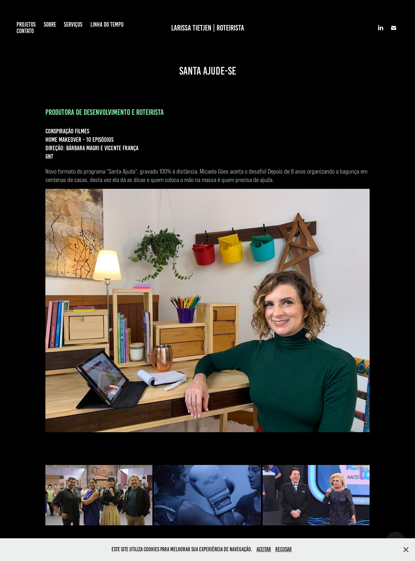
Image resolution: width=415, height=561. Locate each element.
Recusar (283, 549)
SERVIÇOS (73, 24)
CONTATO (25, 31)
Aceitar (263, 549)
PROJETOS (26, 24)
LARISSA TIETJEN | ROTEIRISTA (207, 28)
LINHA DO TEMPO (107, 24)
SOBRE (50, 24)
